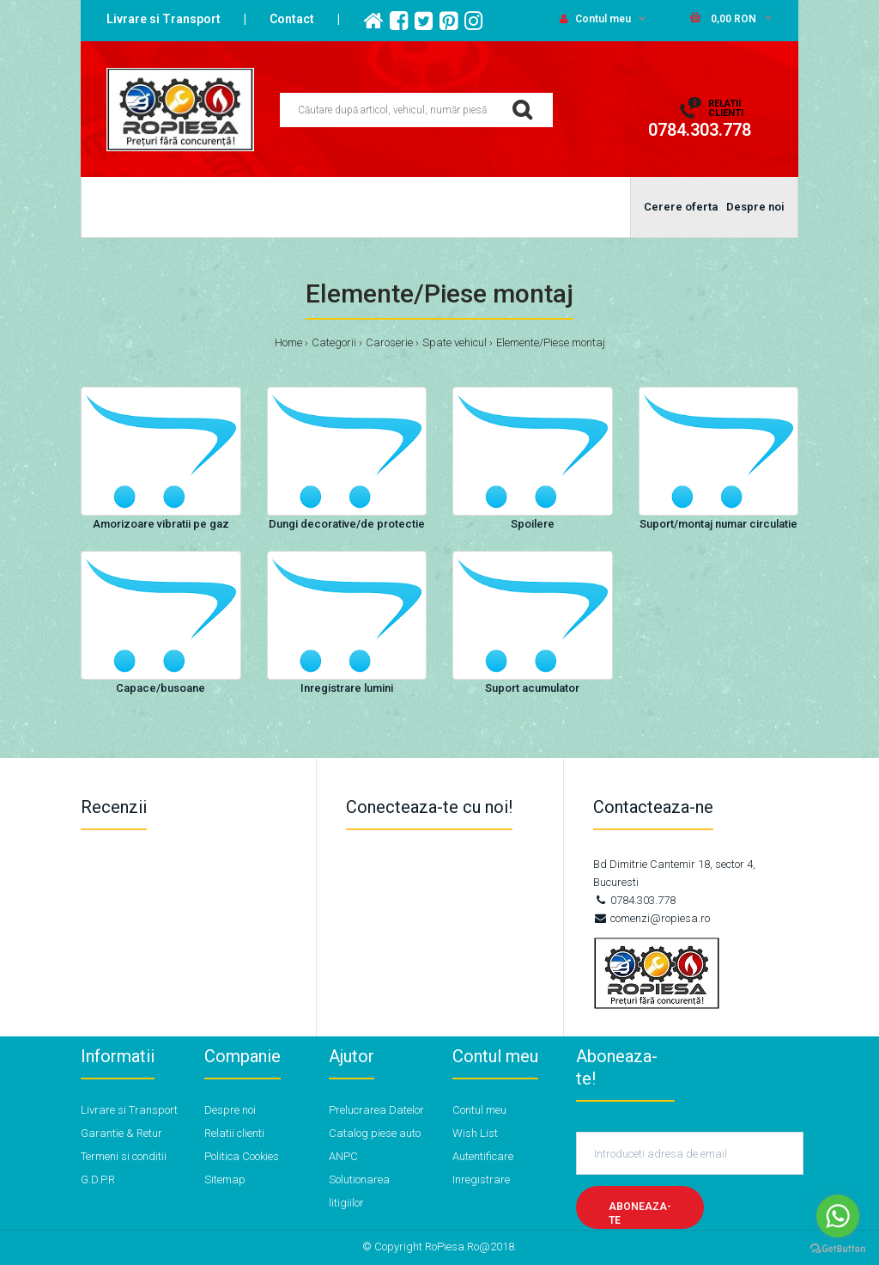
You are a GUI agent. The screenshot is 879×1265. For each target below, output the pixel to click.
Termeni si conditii (124, 1156)
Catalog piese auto (375, 1133)
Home (288, 342)
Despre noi (230, 1109)
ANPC (343, 1156)
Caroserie (389, 342)
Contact (292, 19)
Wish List (475, 1133)
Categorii (334, 342)
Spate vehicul (454, 342)
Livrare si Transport (163, 19)
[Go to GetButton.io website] (837, 1248)
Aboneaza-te (640, 1214)
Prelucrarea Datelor (376, 1109)
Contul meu (595, 19)
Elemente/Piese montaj (550, 342)
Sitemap (225, 1179)
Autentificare (482, 1156)
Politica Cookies (241, 1156)
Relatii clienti (234, 1133)
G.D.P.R (98, 1179)
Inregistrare (481, 1179)
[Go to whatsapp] (837, 1216)
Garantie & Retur (121, 1133)
